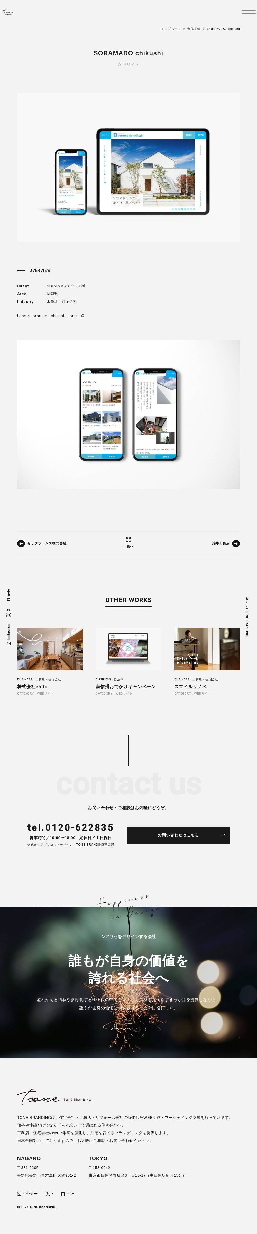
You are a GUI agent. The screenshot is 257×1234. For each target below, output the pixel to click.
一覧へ (128, 546)
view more (120, 1032)
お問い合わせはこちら (185, 838)
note (9, 595)
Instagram (9, 634)
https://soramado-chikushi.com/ (48, 315)
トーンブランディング (19, 14)
